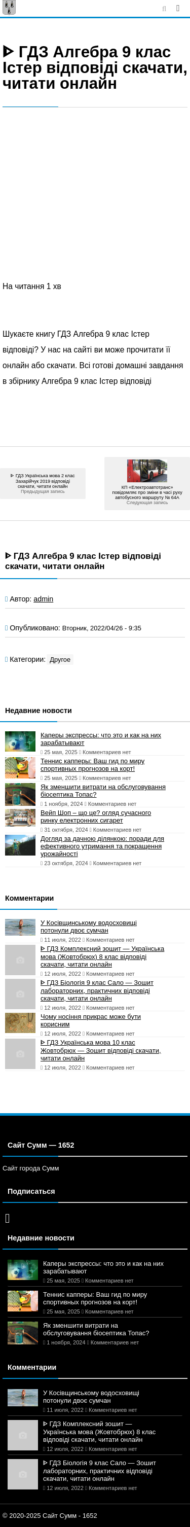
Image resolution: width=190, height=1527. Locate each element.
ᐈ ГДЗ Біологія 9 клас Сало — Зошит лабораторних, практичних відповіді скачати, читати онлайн (97, 990)
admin (43, 599)
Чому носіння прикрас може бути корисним (91, 1020)
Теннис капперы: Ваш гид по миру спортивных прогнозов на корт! (92, 764)
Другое (60, 659)
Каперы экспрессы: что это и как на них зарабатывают (101, 739)
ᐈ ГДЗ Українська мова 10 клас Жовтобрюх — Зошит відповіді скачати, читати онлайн (101, 1050)
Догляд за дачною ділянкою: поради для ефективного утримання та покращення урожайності (102, 846)
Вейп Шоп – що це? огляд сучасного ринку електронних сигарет (96, 816)
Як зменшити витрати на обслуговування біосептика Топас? (103, 790)
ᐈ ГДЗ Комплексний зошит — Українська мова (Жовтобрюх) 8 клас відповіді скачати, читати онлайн (102, 956)
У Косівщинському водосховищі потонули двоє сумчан (89, 926)
